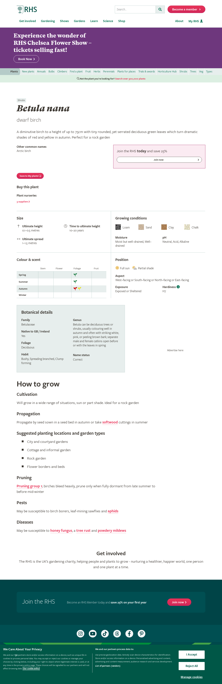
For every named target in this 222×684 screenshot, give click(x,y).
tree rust (83, 530)
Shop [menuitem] (121, 21)
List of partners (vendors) (107, 666)
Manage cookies (192, 677)
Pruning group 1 (29, 486)
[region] (111, 664)
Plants (14, 71)
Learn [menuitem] (94, 21)
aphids (113, 511)
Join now (178, 602)
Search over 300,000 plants (130, 78)
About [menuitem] (179, 21)
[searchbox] (135, 9)
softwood (110, 422)
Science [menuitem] (108, 21)
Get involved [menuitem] (27, 21)
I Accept (191, 654)
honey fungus (61, 530)
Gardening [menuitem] (48, 21)
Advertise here (175, 350)
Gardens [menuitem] (79, 21)
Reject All (192, 666)
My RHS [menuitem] (194, 21)
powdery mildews (112, 530)
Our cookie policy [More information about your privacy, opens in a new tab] (31, 668)
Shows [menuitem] (64, 21)
